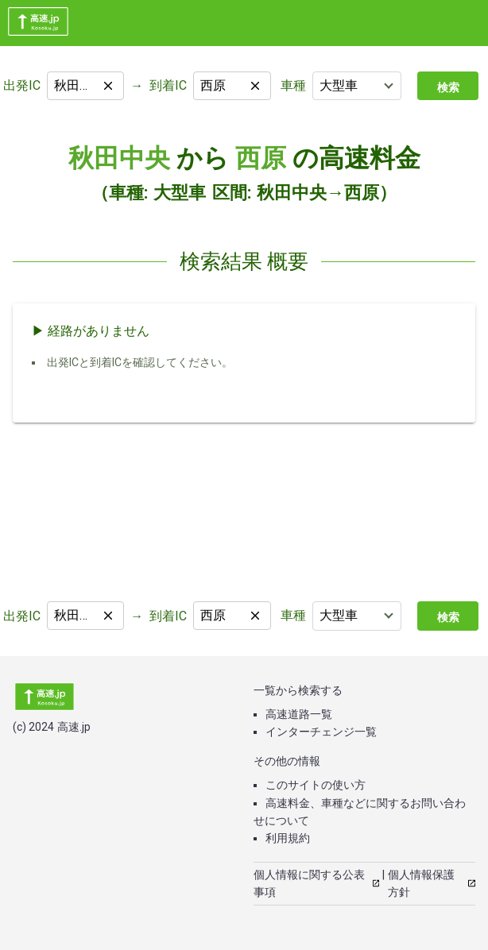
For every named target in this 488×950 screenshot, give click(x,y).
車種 (293, 85)
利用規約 (287, 838)
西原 (260, 158)
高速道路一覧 (298, 714)
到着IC (168, 85)
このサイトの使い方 (315, 784)
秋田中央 (119, 158)
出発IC (22, 85)
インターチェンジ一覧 (321, 731)
